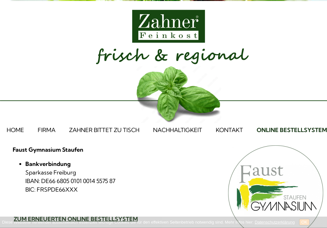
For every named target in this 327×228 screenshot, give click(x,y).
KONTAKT (229, 130)
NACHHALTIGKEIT (177, 130)
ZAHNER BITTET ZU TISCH (104, 130)
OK (304, 222)
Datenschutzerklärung (275, 222)
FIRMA (46, 130)
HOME (15, 130)
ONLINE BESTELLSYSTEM (292, 130)
